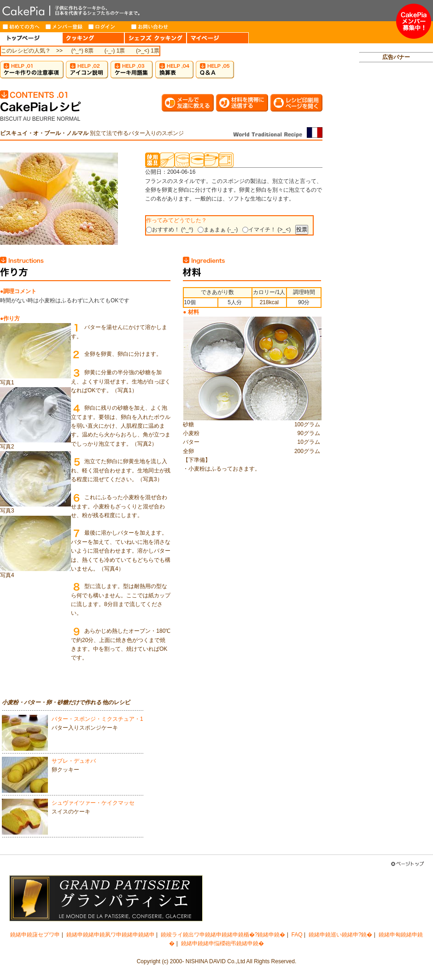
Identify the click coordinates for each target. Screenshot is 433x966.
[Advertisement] (396, 210)
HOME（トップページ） (31, 37)
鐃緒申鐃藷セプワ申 (35, 934)
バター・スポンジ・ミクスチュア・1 (97, 719)
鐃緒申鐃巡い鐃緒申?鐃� (341, 934)
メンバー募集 (413, 21)
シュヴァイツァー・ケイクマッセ (93, 803)
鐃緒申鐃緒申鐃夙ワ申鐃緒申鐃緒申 (110, 934)
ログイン (107, 26)
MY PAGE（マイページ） (218, 37)
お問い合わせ (150, 26)
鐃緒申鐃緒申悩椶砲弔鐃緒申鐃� (222, 943)
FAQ (297, 934)
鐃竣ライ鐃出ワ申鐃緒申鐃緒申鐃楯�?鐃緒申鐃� (223, 934)
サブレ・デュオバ (74, 761)
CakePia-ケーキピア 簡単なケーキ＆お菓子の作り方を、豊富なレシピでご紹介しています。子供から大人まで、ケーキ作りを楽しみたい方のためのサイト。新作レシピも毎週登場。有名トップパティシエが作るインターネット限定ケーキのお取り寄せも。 (198, 10)
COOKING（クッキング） (93, 37)
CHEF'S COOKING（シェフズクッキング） (155, 37)
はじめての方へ (21, 26)
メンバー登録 (64, 26)
